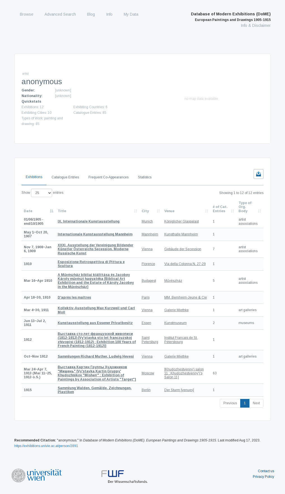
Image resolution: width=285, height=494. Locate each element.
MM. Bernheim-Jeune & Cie (185, 297)
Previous (230, 403)
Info (109, 14)
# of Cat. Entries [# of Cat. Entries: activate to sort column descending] (220, 209)
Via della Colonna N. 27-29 (185, 264)
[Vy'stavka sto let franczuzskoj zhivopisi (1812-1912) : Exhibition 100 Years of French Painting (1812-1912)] (97, 340)
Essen (146, 323)
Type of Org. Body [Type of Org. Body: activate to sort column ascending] (245, 207)
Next (256, 403)
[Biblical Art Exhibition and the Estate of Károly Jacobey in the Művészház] (96, 281)
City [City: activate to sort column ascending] (145, 211)
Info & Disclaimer (256, 25)
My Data (131, 14)
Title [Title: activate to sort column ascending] (62, 211)
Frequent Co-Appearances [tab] (108, 177)
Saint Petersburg (150, 340)
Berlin (146, 390)
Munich (147, 221)
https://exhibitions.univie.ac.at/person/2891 (46, 446)
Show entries (42, 193)
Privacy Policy (263, 477)
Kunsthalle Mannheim (181, 234)
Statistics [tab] (144, 177)
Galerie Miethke (176, 310)
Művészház (173, 281)
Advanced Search (60, 14)
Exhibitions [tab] (34, 177)
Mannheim (150, 234)
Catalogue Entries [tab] (65, 177)
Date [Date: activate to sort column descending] (28, 211)
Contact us (266, 471)
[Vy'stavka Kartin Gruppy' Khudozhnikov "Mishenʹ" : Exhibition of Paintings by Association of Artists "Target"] (97, 373)
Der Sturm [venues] (179, 390)
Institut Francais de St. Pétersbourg (181, 340)
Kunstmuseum (175, 323)
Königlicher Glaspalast (181, 221)
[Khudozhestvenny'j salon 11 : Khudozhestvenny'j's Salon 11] (184, 373)
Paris (145, 297)
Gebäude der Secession (182, 249)
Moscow (148, 373)
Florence (148, 264)
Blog (91, 14)
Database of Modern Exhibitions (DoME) (231, 17)
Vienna (147, 249)
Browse (26, 14)
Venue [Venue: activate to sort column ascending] (169, 211)
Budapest (149, 281)
